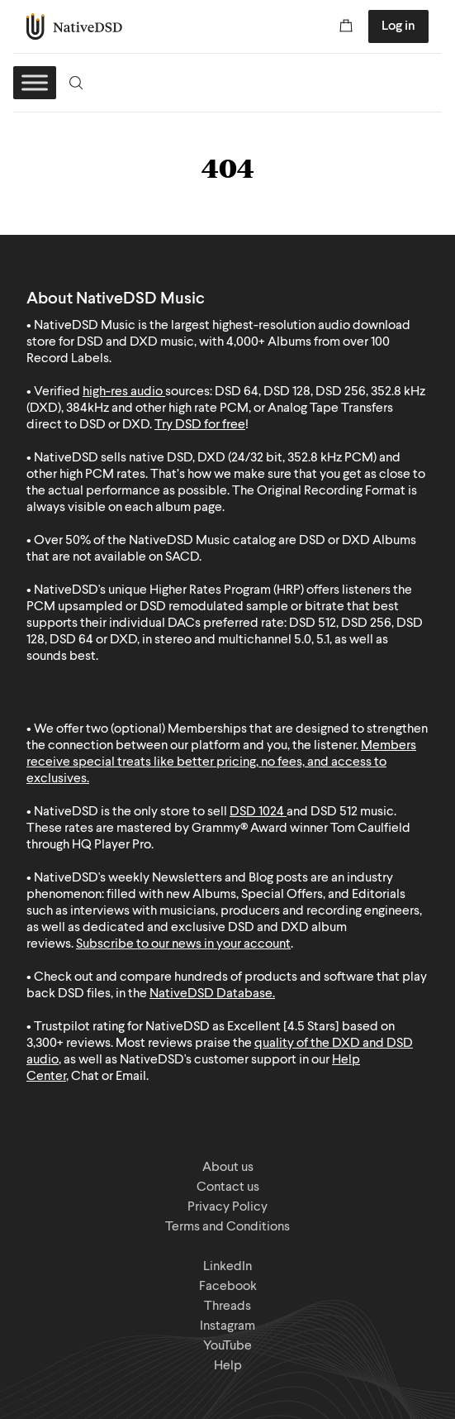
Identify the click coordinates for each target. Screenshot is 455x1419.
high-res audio (123, 392)
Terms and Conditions (227, 1227)
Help (228, 1366)
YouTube (227, 1346)
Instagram (227, 1326)
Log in (398, 26)
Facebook (228, 1286)
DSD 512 (334, 812)
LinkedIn (227, 1266)
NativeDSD (74, 26)
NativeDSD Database (211, 994)
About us (228, 1167)
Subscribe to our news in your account (183, 944)
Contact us (228, 1187)
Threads (227, 1306)
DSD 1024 (257, 812)
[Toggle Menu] (34, 82)
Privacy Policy (227, 1207)
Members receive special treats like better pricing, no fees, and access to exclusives (221, 762)
